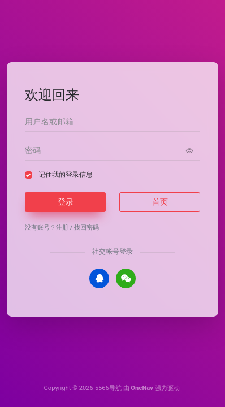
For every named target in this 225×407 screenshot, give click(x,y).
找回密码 (86, 227)
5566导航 (108, 388)
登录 (65, 201)
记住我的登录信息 (65, 175)
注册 (62, 227)
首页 (160, 201)
